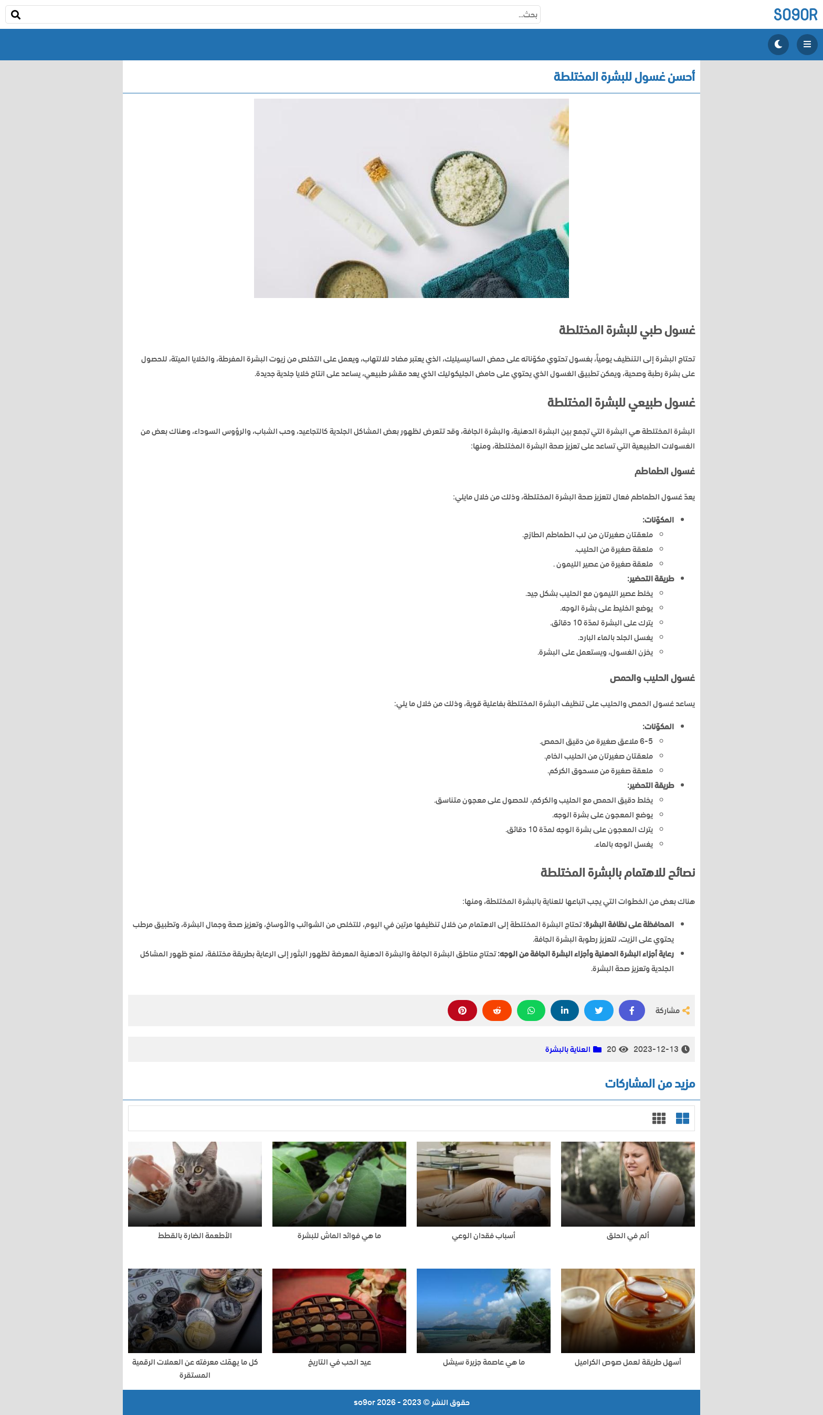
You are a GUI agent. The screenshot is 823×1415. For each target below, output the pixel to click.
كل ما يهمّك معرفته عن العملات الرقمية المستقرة (195, 1369)
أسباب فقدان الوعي (483, 1235)
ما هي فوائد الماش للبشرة (339, 1235)
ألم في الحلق (628, 1235)
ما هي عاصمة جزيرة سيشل (484, 1362)
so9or (795, 14)
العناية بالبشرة (567, 1049)
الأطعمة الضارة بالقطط (195, 1235)
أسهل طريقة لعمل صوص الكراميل (628, 1362)
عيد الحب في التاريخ (339, 1362)
